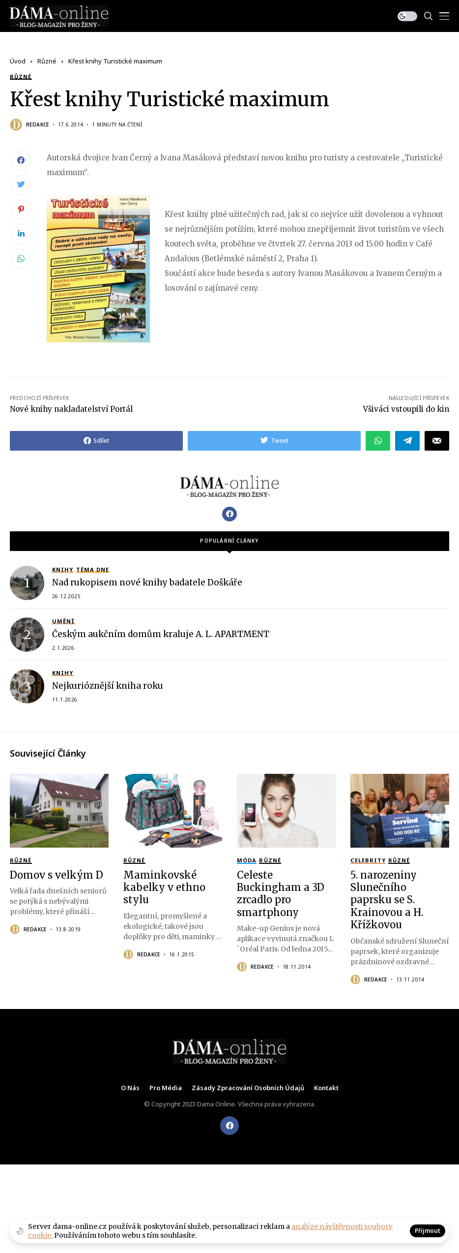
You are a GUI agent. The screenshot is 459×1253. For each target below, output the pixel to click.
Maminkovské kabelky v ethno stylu (164, 887)
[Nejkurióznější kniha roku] (27, 686)
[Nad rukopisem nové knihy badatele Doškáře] (27, 583)
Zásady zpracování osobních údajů (248, 1088)
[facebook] (229, 1125)
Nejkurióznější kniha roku (107, 685)
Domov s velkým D (56, 875)
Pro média (165, 1088)
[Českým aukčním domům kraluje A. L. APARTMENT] (27, 634)
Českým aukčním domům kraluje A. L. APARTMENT (160, 634)
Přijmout (427, 1230)
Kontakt (326, 1088)
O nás (130, 1088)
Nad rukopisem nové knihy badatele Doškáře (147, 582)
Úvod (18, 61)
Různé (47, 61)
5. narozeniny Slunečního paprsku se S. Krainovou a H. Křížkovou (386, 900)
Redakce (37, 124)
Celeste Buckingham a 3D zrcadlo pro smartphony (280, 893)
